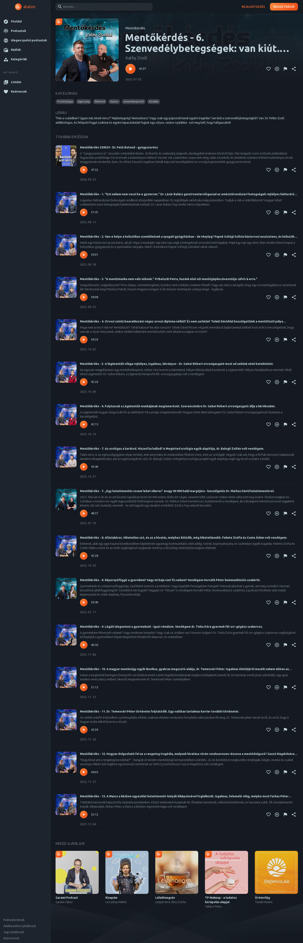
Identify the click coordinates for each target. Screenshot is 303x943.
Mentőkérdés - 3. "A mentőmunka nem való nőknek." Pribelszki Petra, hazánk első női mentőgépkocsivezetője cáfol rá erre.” (169, 279)
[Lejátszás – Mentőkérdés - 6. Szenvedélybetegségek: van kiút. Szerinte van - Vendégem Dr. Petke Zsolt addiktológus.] (130, 69)
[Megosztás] (294, 69)
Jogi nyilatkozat (13, 932)
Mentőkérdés (135, 28)
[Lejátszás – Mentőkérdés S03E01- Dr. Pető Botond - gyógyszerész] (84, 170)
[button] (25, 21)
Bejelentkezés (253, 7)
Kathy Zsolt (136, 57)
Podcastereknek (14, 920)
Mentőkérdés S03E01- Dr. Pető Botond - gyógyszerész (119, 147)
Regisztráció (284, 7)
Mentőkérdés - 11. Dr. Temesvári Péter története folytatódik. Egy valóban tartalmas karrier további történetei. (159, 711)
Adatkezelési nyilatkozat (19, 926)
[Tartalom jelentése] (285, 69)
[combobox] (103, 6)
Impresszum (11, 938)
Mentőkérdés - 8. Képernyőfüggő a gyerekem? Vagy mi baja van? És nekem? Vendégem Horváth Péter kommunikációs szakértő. (170, 580)
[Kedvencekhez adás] (268, 69)
